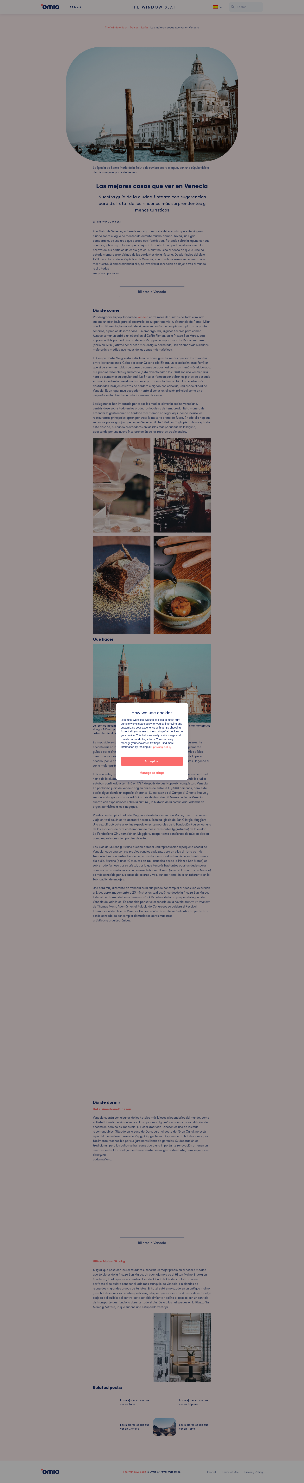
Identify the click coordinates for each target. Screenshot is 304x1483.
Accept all (152, 761)
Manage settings (152, 773)
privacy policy (162, 746)
